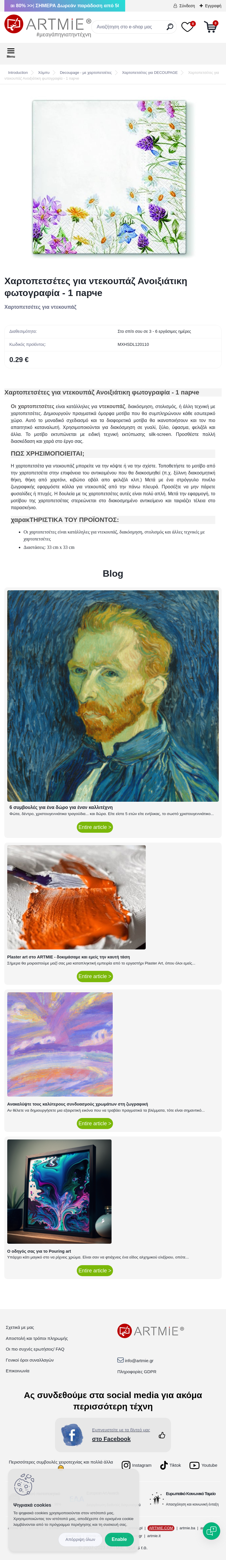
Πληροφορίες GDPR (136, 1371)
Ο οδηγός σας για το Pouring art (39, 1251)
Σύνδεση (187, 5)
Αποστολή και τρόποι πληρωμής (37, 1338)
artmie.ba (187, 1528)
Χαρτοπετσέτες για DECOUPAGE (150, 72)
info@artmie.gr (139, 1360)
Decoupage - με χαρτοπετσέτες (86, 72)
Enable (119, 1539)
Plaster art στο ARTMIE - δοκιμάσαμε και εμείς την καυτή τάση (68, 957)
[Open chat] (211, 1531)
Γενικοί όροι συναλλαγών (30, 1360)
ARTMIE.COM (161, 1528)
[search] (170, 29)
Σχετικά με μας (20, 1327)
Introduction (18, 72)
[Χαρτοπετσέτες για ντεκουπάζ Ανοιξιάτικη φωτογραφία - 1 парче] (113, 180)
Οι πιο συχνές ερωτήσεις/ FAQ (35, 1349)
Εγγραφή (213, 5)
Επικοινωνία (17, 1370)
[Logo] (47, 26)
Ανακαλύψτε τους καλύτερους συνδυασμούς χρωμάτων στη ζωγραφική (77, 1104)
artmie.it (154, 1536)
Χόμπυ (44, 72)
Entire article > (95, 827)
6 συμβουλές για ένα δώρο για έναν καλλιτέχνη (61, 807)
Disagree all (80, 1539)
